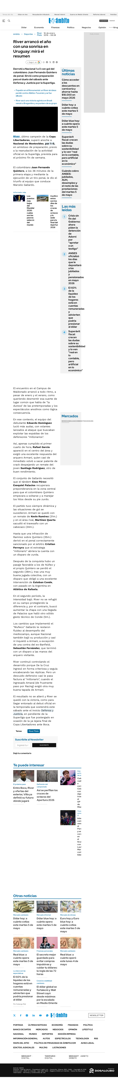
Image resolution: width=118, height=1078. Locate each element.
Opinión (102, 27)
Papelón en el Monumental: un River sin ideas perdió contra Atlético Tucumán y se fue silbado (36, 93)
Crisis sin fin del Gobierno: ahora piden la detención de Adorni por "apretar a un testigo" (74, 232)
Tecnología (82, 1038)
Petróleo (113, 14)
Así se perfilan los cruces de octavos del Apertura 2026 (47, 795)
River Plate (39, 34)
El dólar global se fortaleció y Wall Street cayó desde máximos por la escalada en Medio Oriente (47, 995)
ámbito (16, 34)
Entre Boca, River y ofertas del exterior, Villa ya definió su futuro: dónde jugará (23, 794)
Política (70, 27)
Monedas (65, 421)
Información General (25, 1038)
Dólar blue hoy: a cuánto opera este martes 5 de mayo (71, 125)
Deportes (28, 34)
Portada (18, 1025)
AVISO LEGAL (87, 1043)
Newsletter (112, 27)
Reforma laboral (99, 14)
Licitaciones (59, 1047)
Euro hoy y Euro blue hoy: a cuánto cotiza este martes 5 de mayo (70, 925)
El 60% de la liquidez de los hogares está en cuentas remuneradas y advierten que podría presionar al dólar (76, 307)
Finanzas (55, 27)
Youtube (40, 1015)
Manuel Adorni (59, 14)
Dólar (24, 27)
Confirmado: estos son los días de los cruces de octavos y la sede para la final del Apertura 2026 (56, 212)
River (16, 136)
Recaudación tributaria (40, 14)
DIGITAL (26, 1057)
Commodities (80, 421)
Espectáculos (63, 1038)
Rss (96, 1038)
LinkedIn (33, 1015)
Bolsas (72, 421)
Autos (46, 1038)
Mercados (42, 1029)
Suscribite (44, 745)
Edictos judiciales (23, 1047)
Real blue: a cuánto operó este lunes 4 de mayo (69, 959)
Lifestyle (87, 1029)
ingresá (112, 20)
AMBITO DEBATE (78, 1057)
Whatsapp (47, 1015)
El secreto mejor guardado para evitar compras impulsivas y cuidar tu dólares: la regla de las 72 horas (47, 964)
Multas (43, 1047)
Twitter (14, 1015)
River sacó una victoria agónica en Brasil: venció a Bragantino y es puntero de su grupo (36, 102)
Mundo (33, 1034)
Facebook (20, 1015)
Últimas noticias (37, 1025)
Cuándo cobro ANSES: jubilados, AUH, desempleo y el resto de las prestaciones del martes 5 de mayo (70, 183)
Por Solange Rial (19, 1004)
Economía (39, 27)
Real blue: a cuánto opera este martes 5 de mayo (23, 959)
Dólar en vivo (22, 14)
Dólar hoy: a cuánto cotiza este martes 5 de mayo (70, 109)
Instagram (27, 1015)
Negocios (86, 27)
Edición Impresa (67, 1034)
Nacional (18, 1034)
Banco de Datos (22, 1029)
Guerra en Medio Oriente (79, 14)
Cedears (89, 421)
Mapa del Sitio (21, 1043)
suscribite (103, 20)
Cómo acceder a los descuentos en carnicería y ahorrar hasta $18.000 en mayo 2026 (70, 88)
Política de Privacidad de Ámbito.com (55, 1043)
